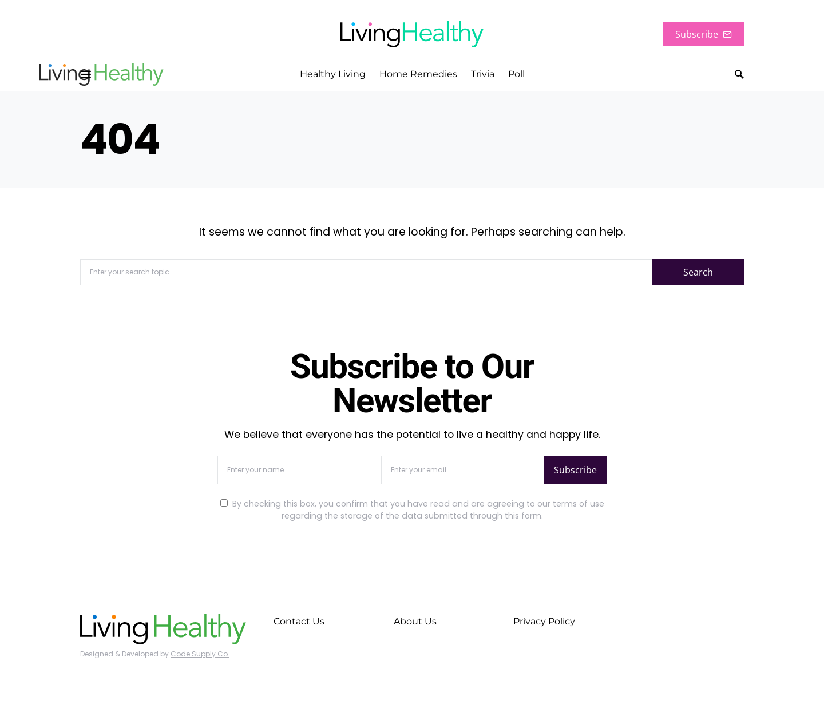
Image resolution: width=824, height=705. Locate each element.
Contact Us (299, 621)
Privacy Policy (544, 621)
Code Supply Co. (200, 654)
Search (698, 272)
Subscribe (703, 34)
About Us (415, 621)
